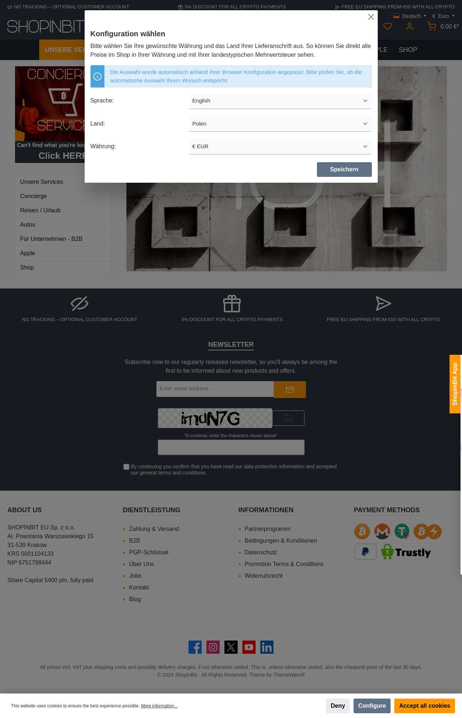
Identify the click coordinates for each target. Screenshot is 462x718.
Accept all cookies (424, 706)
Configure (372, 706)
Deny (338, 706)
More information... (159, 705)
